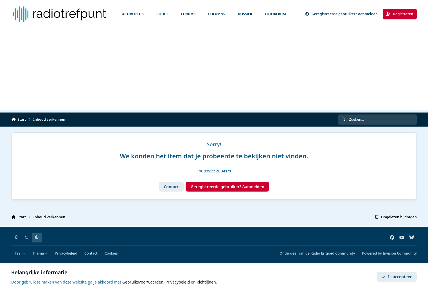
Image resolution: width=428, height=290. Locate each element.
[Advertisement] (214, 70)
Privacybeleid (66, 253)
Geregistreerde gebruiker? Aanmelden (227, 186)
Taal (20, 253)
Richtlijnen (206, 282)
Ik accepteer (397, 276)
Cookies (111, 253)
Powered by (389, 253)
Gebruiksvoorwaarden (142, 282)
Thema (40, 253)
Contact (171, 186)
